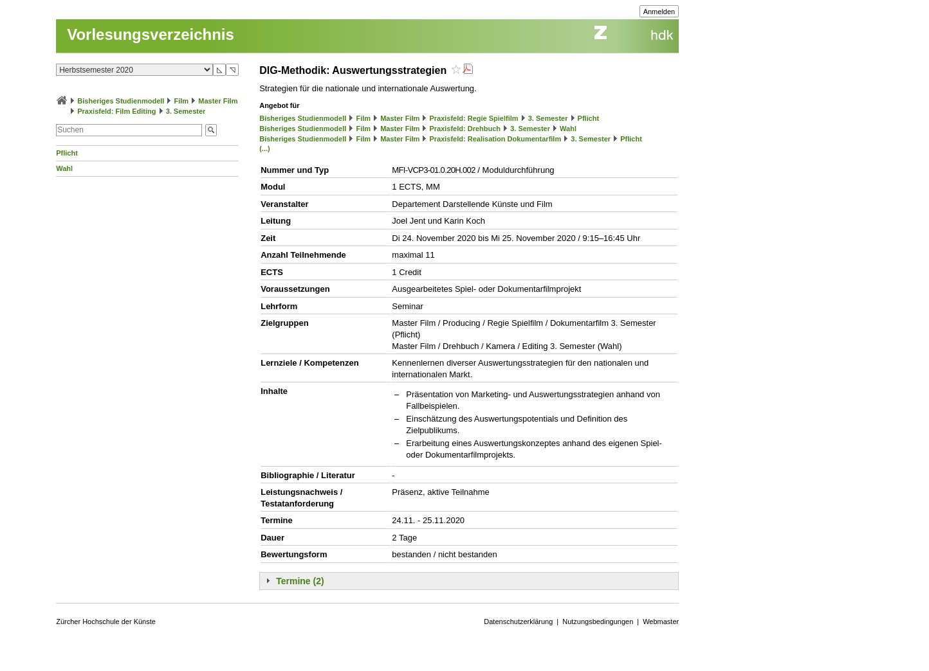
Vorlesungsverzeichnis (150, 34)
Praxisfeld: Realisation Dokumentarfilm (495, 139)
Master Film (217, 101)
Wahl (64, 168)
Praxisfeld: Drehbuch (465, 128)
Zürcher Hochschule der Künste (106, 621)
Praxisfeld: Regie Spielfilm (473, 118)
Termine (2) (300, 581)
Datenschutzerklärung (518, 621)
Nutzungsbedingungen (597, 621)
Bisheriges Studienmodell (120, 101)
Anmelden (659, 11)
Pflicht (67, 153)
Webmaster (661, 621)
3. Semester (186, 111)
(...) (264, 148)
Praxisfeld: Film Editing (116, 111)
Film (181, 101)
